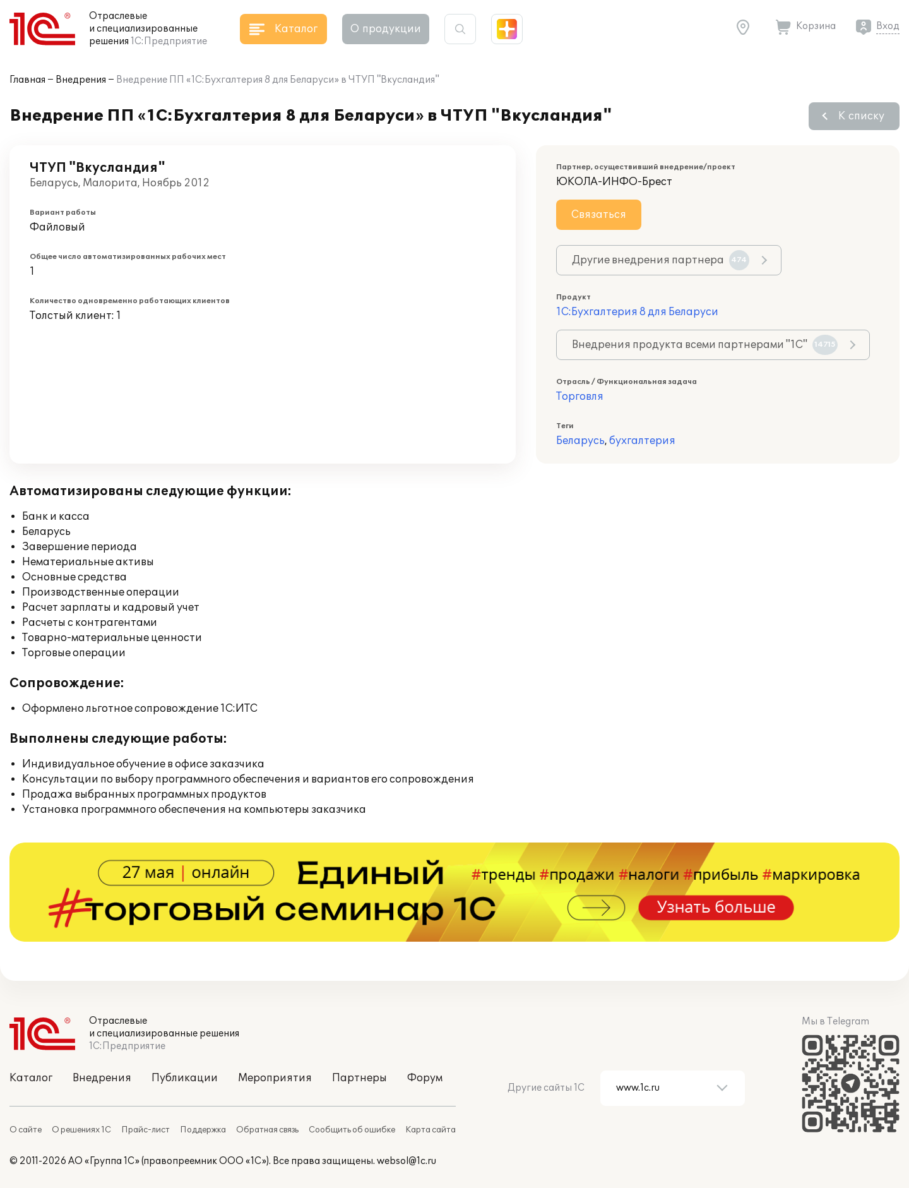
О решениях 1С (81, 1130)
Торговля (579, 396)
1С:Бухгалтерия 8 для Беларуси (637, 312)
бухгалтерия (642, 441)
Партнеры (359, 1078)
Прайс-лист (145, 1130)
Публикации (185, 1078)
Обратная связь (267, 1130)
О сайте (25, 1130)
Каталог (30, 1078)
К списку (861, 116)
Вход (888, 26)
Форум (425, 1078)
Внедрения (81, 80)
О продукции (385, 29)
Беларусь (580, 441)
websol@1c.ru (406, 1161)
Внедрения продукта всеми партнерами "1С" (705, 345)
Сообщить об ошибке (352, 1130)
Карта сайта (430, 1130)
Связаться (598, 214)
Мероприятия (275, 1078)
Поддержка (203, 1130)
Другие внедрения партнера (660, 260)
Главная (27, 80)
